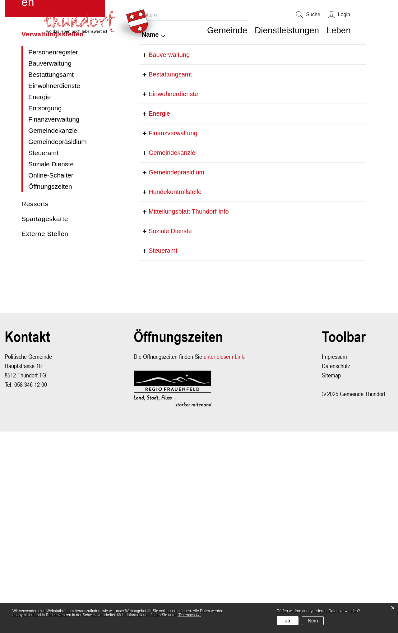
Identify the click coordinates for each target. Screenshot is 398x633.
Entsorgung (45, 262)
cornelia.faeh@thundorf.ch (313, 324)
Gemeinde (227, 30)
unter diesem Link (224, 557)
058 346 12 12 (222, 209)
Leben (338, 30)
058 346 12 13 (222, 364)
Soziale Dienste (51, 318)
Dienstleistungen (287, 30)
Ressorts (35, 358)
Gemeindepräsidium (57, 296)
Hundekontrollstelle (168, 383)
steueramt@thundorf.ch (309, 451)
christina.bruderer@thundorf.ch (320, 228)
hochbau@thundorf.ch (308, 209)
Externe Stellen (44, 388)
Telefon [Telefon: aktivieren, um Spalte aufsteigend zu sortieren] (213, 189)
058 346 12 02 (222, 228)
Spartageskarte (44, 373)
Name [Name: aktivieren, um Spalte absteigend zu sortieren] (150, 189)
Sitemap (331, 576)
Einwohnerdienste (54, 240)
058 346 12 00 (222, 248)
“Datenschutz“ (189, 615)
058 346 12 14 (222, 324)
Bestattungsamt (51, 229)
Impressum (334, 557)
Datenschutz (336, 567)
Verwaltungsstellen (58, 188)
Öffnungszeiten (50, 340)
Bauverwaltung (50, 217)
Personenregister (53, 206)
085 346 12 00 (222, 403)
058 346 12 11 (222, 451)
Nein (313, 620)
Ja (287, 620)
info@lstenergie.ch (303, 268)
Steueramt (43, 307)
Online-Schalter (50, 329)
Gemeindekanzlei (53, 285)
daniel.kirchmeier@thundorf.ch (319, 364)
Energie (39, 251)
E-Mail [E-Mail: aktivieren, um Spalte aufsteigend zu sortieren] (286, 189)
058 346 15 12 (222, 432)
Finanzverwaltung (54, 273)
